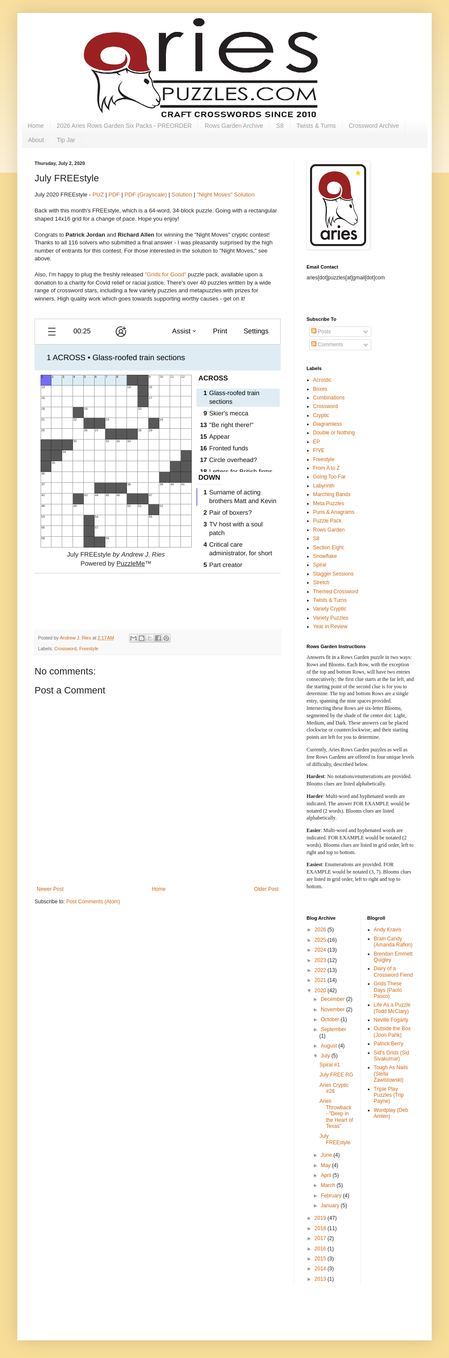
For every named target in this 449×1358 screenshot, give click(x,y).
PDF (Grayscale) (145, 194)
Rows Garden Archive (234, 125)
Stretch (321, 582)
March (329, 1185)
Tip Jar (66, 139)
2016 (321, 1249)
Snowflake (325, 556)
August (329, 1046)
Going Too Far (329, 477)
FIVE (319, 450)
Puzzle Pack (327, 521)
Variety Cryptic (329, 609)
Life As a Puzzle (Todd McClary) (392, 1008)
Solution (181, 194)
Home (36, 125)
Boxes (320, 389)
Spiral (319, 565)
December (333, 999)
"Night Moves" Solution (226, 194)
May (326, 1165)
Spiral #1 (329, 1065)
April (326, 1175)
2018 (321, 1228)
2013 (321, 1279)
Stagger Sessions (333, 574)
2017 (321, 1238)
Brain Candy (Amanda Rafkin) (393, 942)
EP (316, 442)
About (36, 139)
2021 (321, 980)
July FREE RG (336, 1075)
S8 (280, 125)
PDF (114, 194)
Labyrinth (323, 486)
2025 (321, 940)
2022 (321, 970)
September (333, 1029)
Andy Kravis (388, 930)
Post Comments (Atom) (93, 902)
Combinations (329, 398)
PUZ (98, 194)
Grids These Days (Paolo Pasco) (388, 990)
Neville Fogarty (391, 1020)
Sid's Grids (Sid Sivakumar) (391, 1056)
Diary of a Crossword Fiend (393, 971)
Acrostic (322, 380)
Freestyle (88, 648)
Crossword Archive (374, 125)
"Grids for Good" (165, 274)
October (331, 1019)
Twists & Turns (316, 125)
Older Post (266, 889)
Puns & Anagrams (333, 512)
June (327, 1155)
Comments (327, 345)
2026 (321, 930)
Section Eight (328, 547)
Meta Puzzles (328, 503)
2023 (321, 960)
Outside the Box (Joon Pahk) (392, 1032)
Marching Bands (332, 494)
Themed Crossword (335, 592)
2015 (321, 1259)
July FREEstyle (335, 1139)
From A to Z (326, 468)
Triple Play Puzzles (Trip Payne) (389, 1095)
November (333, 1010)
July (326, 1056)
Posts (321, 332)
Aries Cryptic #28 (334, 1088)
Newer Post (50, 889)
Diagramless (327, 424)
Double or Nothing (334, 433)
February (332, 1196)
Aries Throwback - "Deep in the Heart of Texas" (336, 1113)
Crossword (65, 648)
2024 (321, 950)
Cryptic (321, 415)
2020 (321, 991)
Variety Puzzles (330, 618)
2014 (321, 1269)
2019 (321, 1218)
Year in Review (330, 627)
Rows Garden (329, 530)
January (331, 1206)
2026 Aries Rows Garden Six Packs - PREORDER (124, 125)
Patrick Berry (389, 1044)
